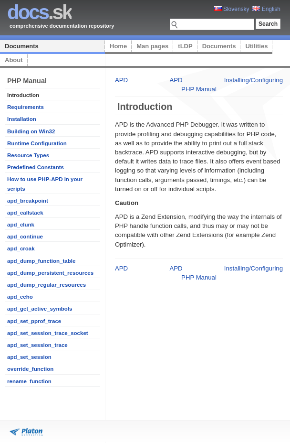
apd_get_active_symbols (39, 309)
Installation (21, 119)
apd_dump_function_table (41, 261)
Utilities (256, 46)
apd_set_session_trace (37, 345)
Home (118, 46)
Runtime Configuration (37, 143)
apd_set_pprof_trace (34, 321)
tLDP (185, 46)
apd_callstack (25, 213)
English (266, 9)
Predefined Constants (35, 167)
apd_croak (21, 248)
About (14, 60)
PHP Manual (199, 89)
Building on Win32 (31, 131)
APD (121, 80)
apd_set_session (29, 357)
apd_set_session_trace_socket (47, 333)
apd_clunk (20, 224)
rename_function (29, 381)
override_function (30, 369)
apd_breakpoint (27, 201)
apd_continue (25, 236)
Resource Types (28, 155)
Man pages (152, 46)
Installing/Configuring (253, 80)
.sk (39, 12)
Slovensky (231, 9)
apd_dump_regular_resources (46, 285)
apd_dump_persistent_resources (50, 273)
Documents (22, 46)
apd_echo (20, 297)
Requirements (25, 107)
